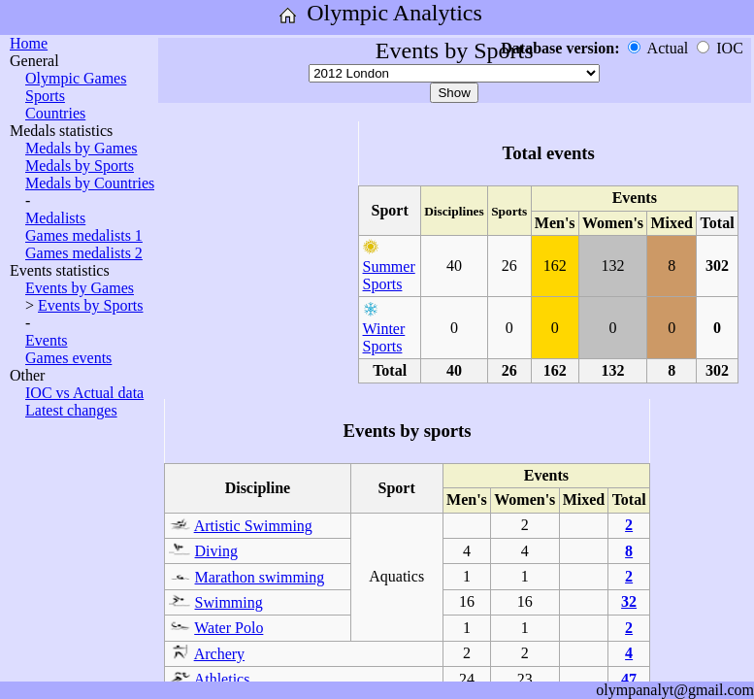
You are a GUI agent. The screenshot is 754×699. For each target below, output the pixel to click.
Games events (68, 358)
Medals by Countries (89, 183)
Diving (216, 551)
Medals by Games (81, 148)
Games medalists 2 (84, 253)
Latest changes (71, 410)
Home (29, 43)
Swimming (229, 602)
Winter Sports (384, 337)
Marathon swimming (260, 577)
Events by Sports (90, 305)
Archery (219, 654)
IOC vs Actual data (84, 392)
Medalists (55, 218)
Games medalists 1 (84, 235)
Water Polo (228, 627)
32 (629, 601)
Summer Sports (389, 275)
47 (629, 679)
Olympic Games (75, 78)
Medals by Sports (79, 165)
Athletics (222, 679)
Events (46, 340)
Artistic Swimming (253, 525)
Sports (45, 95)
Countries (55, 113)
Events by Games (79, 288)
